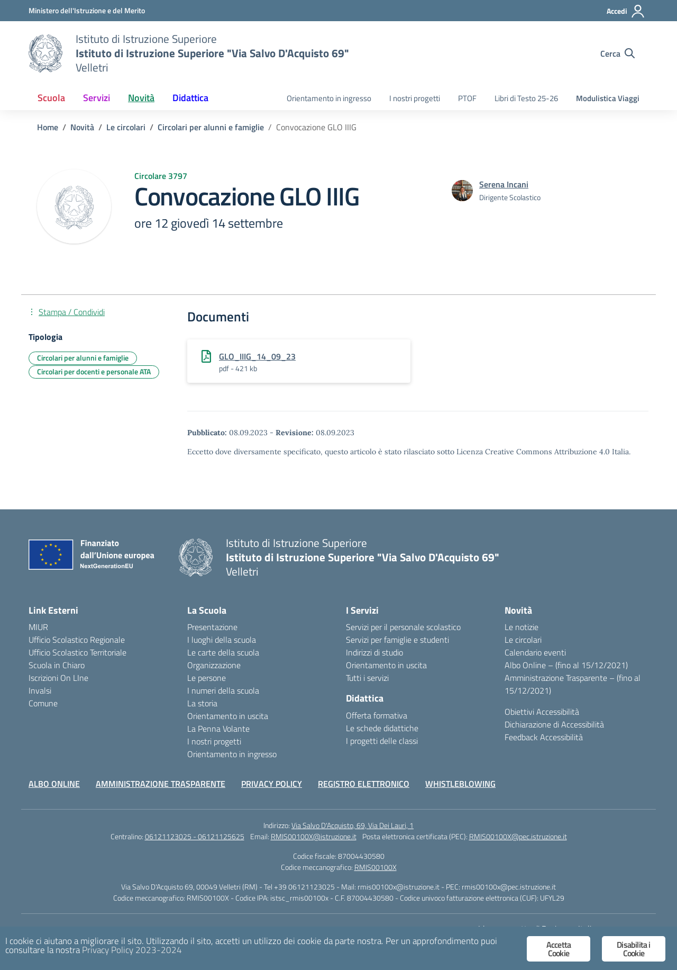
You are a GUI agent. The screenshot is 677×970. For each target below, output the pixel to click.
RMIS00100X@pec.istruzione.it (518, 836)
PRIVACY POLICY (271, 783)
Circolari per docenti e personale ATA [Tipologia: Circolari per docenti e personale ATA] (94, 371)
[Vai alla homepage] (45, 53)
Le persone (206, 677)
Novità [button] (141, 98)
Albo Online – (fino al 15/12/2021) (566, 665)
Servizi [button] (96, 98)
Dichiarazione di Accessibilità (554, 724)
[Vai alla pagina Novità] (82, 127)
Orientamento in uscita (227, 715)
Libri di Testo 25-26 (526, 98)
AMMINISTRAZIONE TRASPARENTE (160, 783)
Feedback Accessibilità (544, 737)
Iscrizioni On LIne (58, 677)
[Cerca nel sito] (617, 53)
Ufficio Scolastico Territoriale (77, 652)
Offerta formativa (376, 715)
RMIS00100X (375, 867)
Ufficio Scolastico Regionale (77, 639)
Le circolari (523, 639)
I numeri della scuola (223, 690)
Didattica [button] (190, 98)
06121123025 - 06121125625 (194, 836)
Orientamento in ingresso (329, 98)
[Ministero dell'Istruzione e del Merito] (87, 10)
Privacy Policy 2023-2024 (132, 950)
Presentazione (212, 627)
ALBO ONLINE (54, 783)
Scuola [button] (51, 98)
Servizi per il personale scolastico (403, 627)
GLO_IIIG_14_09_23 (257, 356)
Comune (43, 703)
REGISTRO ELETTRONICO (363, 783)
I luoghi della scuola (221, 639)
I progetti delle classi (382, 740)
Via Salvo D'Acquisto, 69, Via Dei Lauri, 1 (352, 825)
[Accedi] (625, 11)
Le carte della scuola (223, 652)
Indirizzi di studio (374, 652)
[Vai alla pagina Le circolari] (125, 127)
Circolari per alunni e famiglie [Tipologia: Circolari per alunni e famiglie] (83, 357)
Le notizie (521, 627)
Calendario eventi (535, 652)
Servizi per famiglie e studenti (397, 639)
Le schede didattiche (382, 728)
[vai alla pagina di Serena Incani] (503, 184)
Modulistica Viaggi (607, 98)
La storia (202, 703)
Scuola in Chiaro (57, 665)
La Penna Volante (218, 728)
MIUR (38, 627)
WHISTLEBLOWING (460, 783)
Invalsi (40, 690)
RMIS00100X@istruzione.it (313, 836)
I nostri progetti (414, 98)
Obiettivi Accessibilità (542, 711)
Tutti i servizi (367, 677)
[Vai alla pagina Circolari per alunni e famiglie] (211, 127)
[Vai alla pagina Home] (47, 127)
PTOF (467, 98)
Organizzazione (214, 665)
